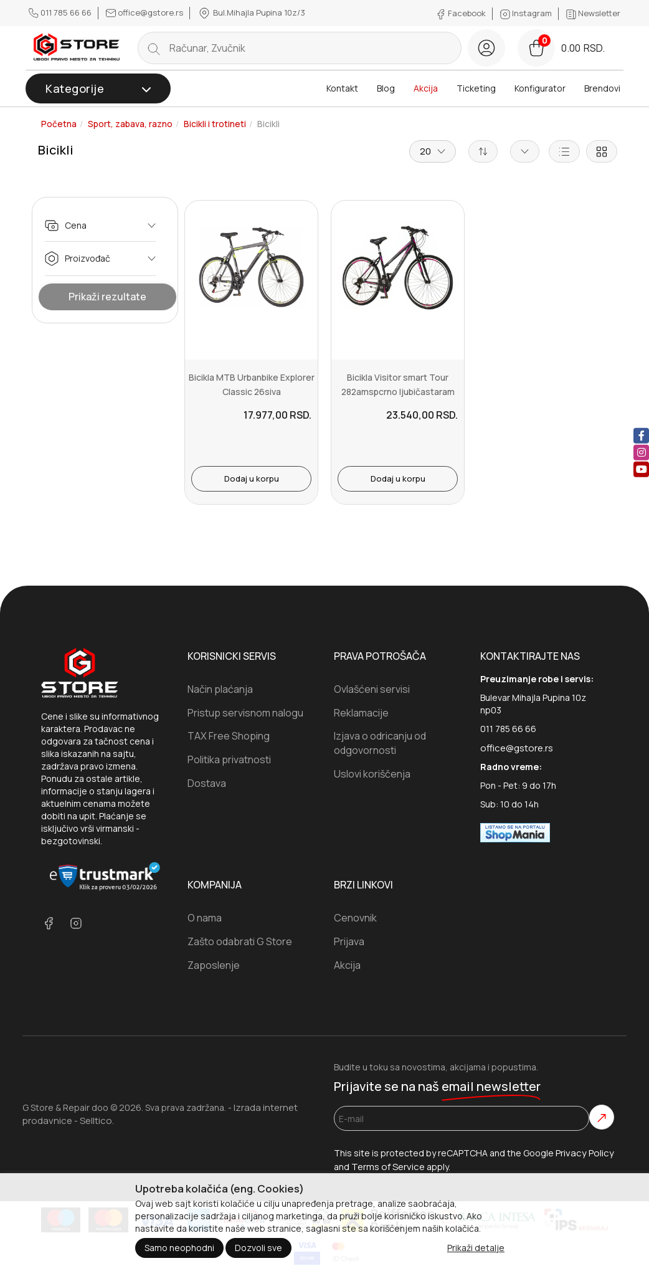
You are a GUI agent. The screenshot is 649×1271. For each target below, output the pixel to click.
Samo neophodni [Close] (179, 1248)
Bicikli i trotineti (215, 124)
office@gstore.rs (145, 12)
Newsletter (593, 13)
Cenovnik (355, 918)
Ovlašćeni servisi (372, 689)
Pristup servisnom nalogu (245, 713)
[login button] (486, 48)
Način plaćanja (220, 689)
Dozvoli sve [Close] (258, 1248)
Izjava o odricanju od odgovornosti (380, 743)
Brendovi (602, 88)
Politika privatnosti (229, 759)
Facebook (462, 13)
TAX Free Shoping (228, 736)
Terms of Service (388, 1166)
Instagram (527, 13)
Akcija (426, 88)
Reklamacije (361, 713)
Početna (59, 124)
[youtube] (641, 469)
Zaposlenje (213, 965)
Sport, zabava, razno (130, 124)
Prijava (349, 941)
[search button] (154, 48)
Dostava (206, 783)
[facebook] (641, 436)
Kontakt (342, 88)
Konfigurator (540, 88)
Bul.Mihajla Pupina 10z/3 (251, 13)
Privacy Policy (585, 1152)
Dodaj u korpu (251, 478)
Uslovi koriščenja (372, 774)
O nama (204, 918)
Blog (386, 88)
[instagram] (641, 452)
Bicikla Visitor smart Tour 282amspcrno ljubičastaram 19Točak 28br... (398, 391)
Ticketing (476, 88)
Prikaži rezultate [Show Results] (107, 296)
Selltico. (97, 1120)
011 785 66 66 (61, 12)
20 (432, 151)
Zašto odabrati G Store (239, 941)
